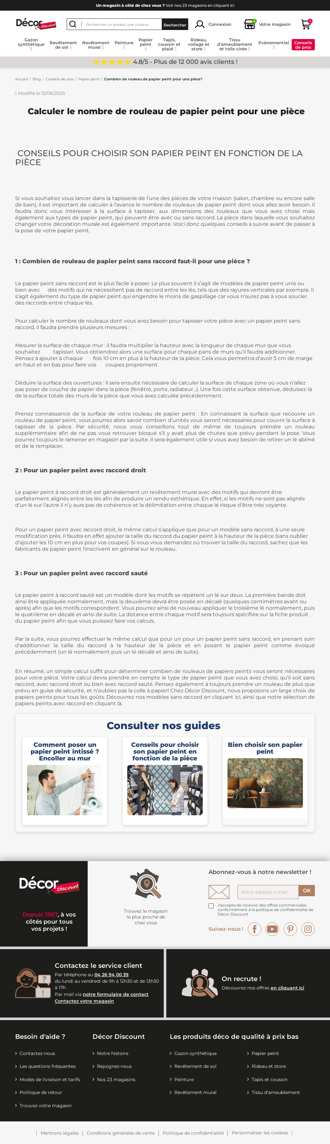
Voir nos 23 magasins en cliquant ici (165, 5)
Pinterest (290, 929)
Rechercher (175, 24)
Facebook (254, 929)
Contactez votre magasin (84, 1001)
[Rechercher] (127, 24)
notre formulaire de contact (116, 994)
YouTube (272, 929)
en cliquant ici (287, 988)
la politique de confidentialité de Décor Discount (265, 912)
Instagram (308, 929)
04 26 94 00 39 (111, 975)
